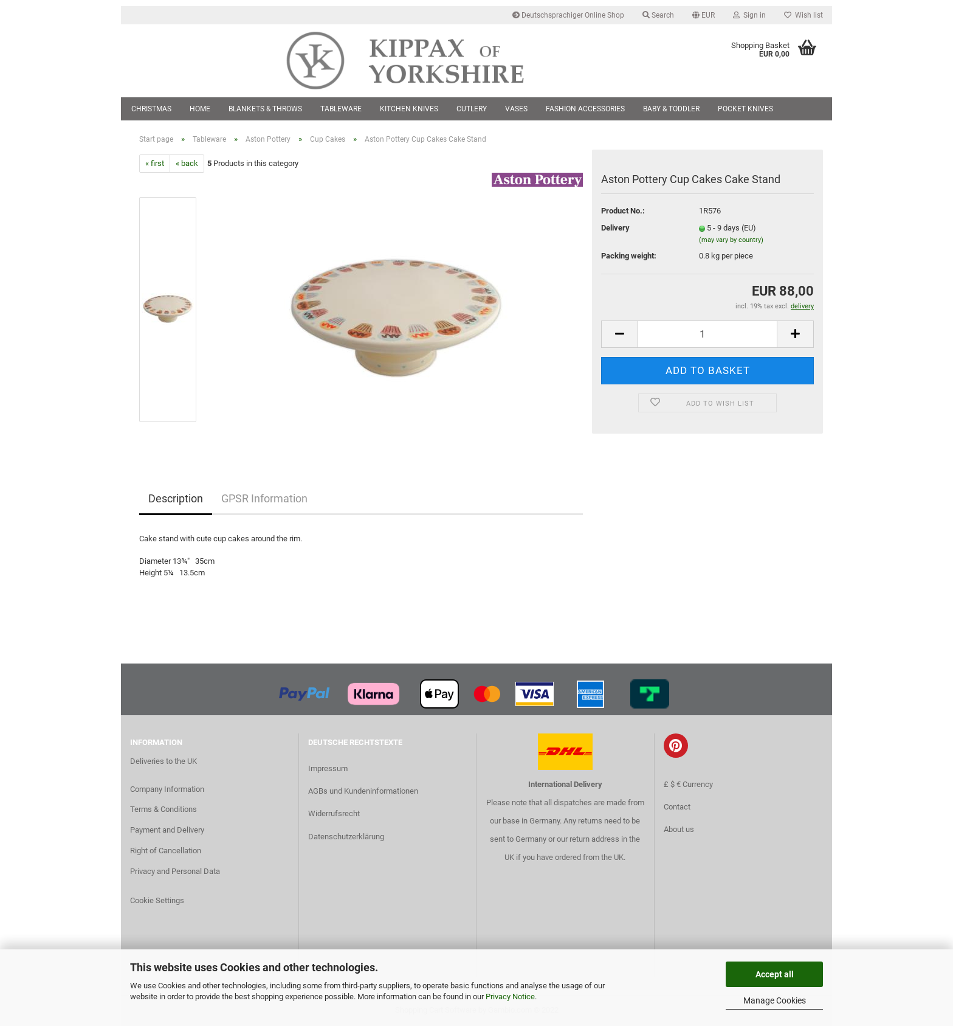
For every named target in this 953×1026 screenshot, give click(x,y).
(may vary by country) (731, 240)
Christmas (151, 109)
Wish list (803, 15)
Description (175, 498)
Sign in (749, 15)
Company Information (167, 789)
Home (200, 109)
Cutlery (471, 109)
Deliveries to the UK (163, 761)
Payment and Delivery (167, 829)
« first (154, 163)
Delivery (615, 227)
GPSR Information (264, 498)
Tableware (341, 109)
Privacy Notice (510, 996)
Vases (516, 109)
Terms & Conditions (163, 809)
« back (187, 163)
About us (679, 829)
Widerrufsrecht (334, 813)
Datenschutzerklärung (346, 836)
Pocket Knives (745, 109)
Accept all (774, 974)
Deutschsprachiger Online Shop (568, 15)
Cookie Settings (157, 900)
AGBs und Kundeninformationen (363, 790)
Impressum (328, 768)
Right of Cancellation (165, 850)
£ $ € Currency (688, 784)
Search (658, 15)
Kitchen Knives (409, 109)
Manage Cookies (774, 1000)
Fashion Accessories (585, 109)
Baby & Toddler (671, 109)
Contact (677, 806)
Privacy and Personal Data (175, 871)
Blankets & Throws (265, 109)
